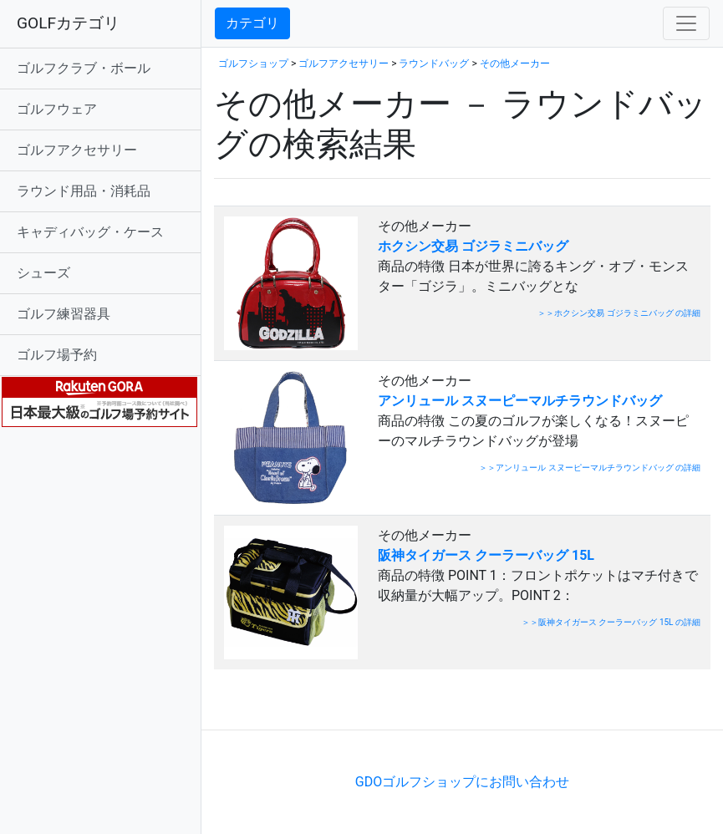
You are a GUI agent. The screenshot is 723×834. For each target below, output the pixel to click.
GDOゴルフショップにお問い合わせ (462, 782)
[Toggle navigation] (686, 23)
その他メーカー (515, 63)
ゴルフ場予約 (57, 355)
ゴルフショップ (253, 63)
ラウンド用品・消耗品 (83, 191)
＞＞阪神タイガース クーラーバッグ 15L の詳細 (611, 622)
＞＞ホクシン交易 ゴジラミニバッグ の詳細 (618, 313)
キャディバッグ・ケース (90, 232)
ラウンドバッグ (434, 63)
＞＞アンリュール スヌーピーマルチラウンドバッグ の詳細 (589, 467)
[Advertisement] (409, 704)
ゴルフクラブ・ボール (83, 68)
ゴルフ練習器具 (63, 314)
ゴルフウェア (57, 109)
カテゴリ (252, 23)
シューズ (43, 273)
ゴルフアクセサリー (77, 150)
